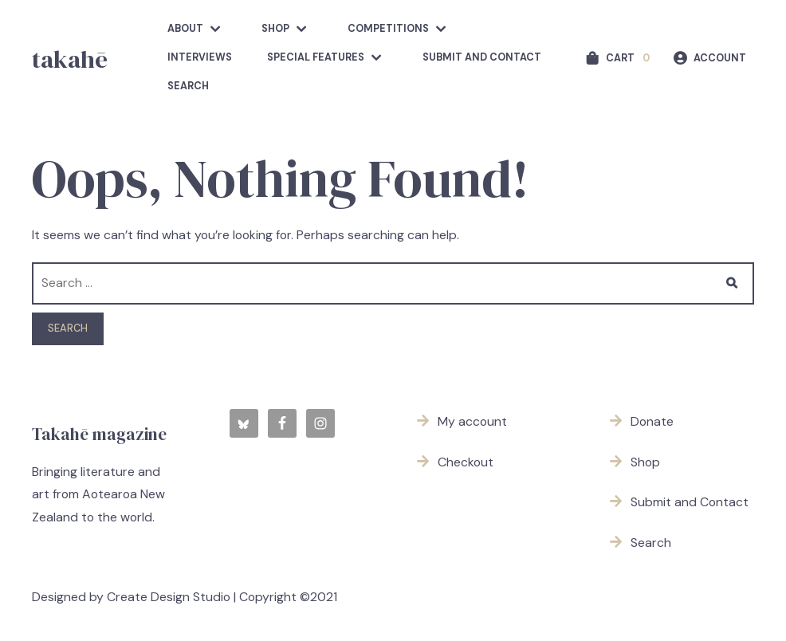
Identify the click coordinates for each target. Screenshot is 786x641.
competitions (388, 28)
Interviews (199, 57)
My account (472, 421)
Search (188, 86)
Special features (315, 57)
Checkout (465, 462)
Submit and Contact (481, 57)
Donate (652, 421)
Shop (275, 28)
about (185, 28)
